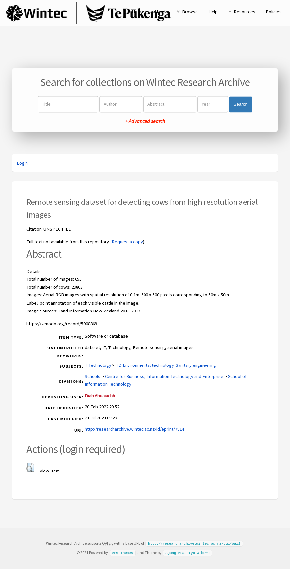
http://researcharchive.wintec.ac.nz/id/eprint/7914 (134, 429)
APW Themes (122, 552)
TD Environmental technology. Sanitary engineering (166, 365)
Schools (92, 376)
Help (213, 12)
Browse (190, 12)
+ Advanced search (145, 121)
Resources (244, 12)
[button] (30, 467)
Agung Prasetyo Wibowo (187, 552)
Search (240, 104)
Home (138, 12)
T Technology (98, 365)
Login (22, 163)
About (160, 12)
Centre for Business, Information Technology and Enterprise (164, 376)
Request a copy (127, 242)
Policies (273, 12)
